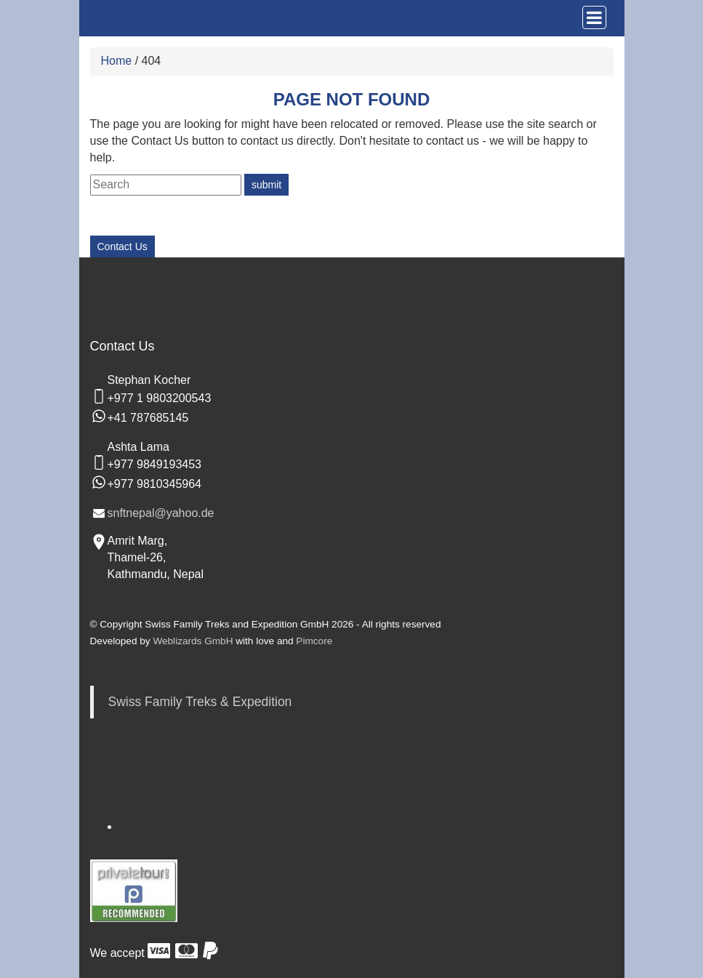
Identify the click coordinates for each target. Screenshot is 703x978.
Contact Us (122, 246)
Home (116, 61)
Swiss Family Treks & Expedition (200, 701)
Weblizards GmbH (193, 641)
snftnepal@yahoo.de (161, 513)
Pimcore (314, 641)
